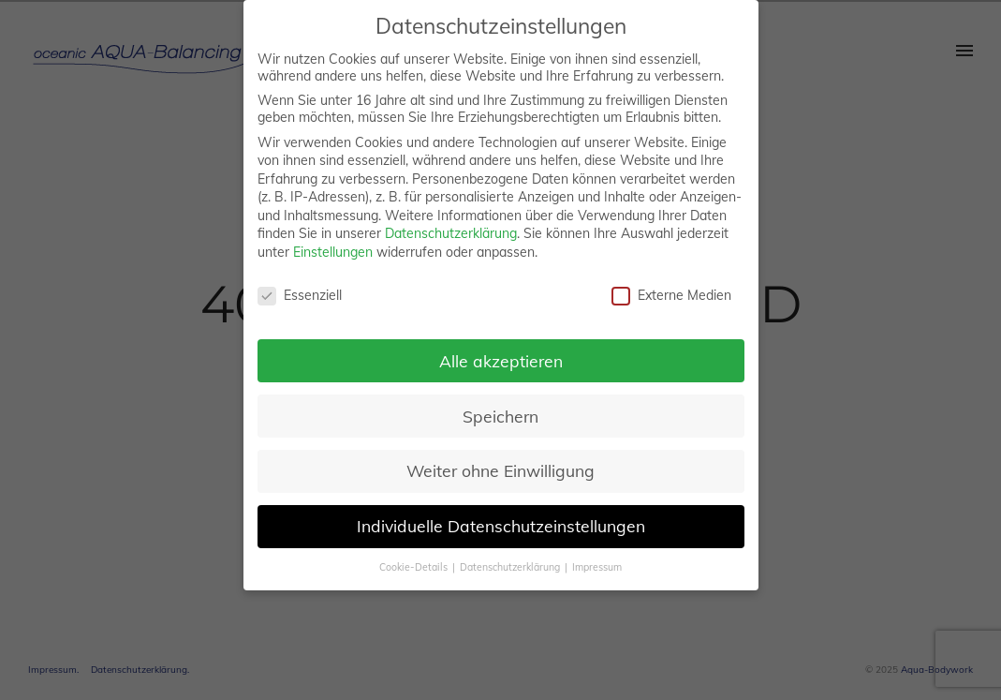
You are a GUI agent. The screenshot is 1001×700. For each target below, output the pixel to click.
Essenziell (300, 295)
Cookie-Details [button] (414, 566)
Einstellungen (333, 252)
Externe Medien (671, 295)
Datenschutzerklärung (451, 233)
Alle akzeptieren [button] (501, 360)
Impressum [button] (597, 566)
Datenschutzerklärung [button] (511, 566)
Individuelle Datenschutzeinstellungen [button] (501, 525)
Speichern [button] (500, 416)
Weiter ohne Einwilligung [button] (500, 470)
